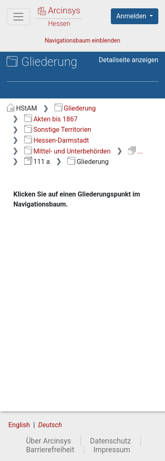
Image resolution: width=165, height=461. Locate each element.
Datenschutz (110, 441)
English (19, 425)
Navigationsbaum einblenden (82, 40)
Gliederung (75, 108)
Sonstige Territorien (57, 130)
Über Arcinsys (48, 441)
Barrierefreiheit (50, 450)
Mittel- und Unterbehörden (67, 151)
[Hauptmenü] (18, 16)
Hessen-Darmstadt (56, 140)
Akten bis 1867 (51, 119)
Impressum (111, 450)
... (135, 151)
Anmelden (132, 16)
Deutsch (50, 425)
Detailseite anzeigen (128, 60)
